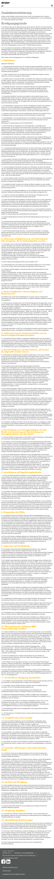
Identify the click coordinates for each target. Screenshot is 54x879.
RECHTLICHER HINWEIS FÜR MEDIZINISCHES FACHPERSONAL (19, 855)
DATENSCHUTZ (7, 853)
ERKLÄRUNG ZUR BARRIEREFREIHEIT (24, 853)
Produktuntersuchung (10, 867)
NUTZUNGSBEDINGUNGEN (10, 858)
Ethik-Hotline (7, 871)
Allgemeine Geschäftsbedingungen (14, 874)
